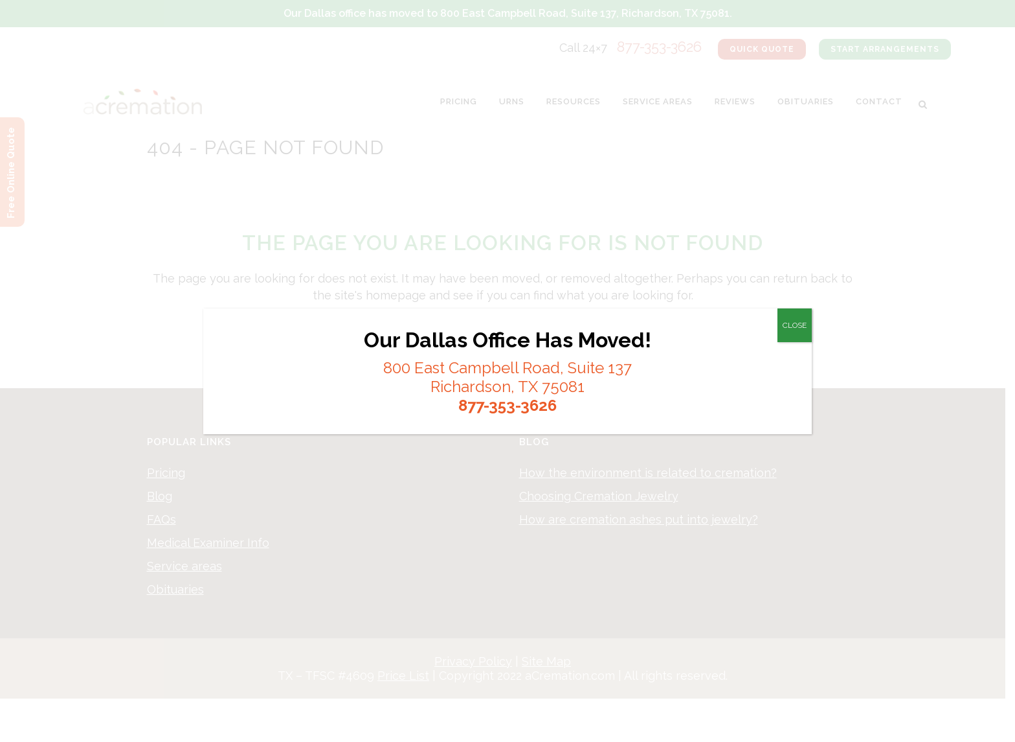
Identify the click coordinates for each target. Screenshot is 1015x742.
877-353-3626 (507, 405)
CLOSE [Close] (795, 325)
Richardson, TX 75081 (507, 386)
